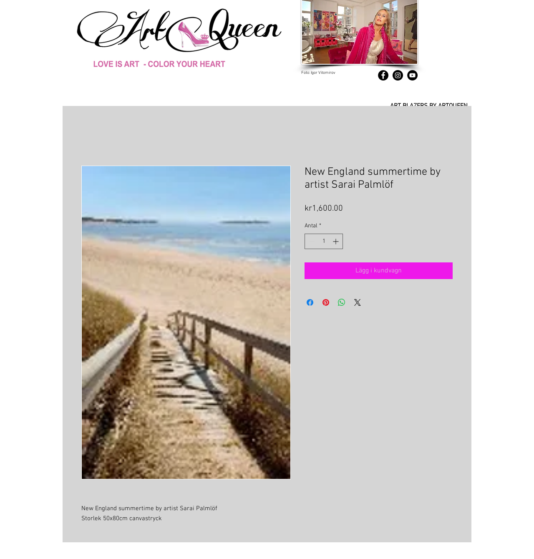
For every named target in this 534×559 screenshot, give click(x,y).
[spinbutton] (323, 241)
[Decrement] (311, 241)
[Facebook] (383, 75)
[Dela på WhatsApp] (342, 302)
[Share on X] (358, 302)
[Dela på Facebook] (310, 302)
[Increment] (336, 241)
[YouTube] (412, 75)
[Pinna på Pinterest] (326, 302)
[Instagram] (398, 75)
